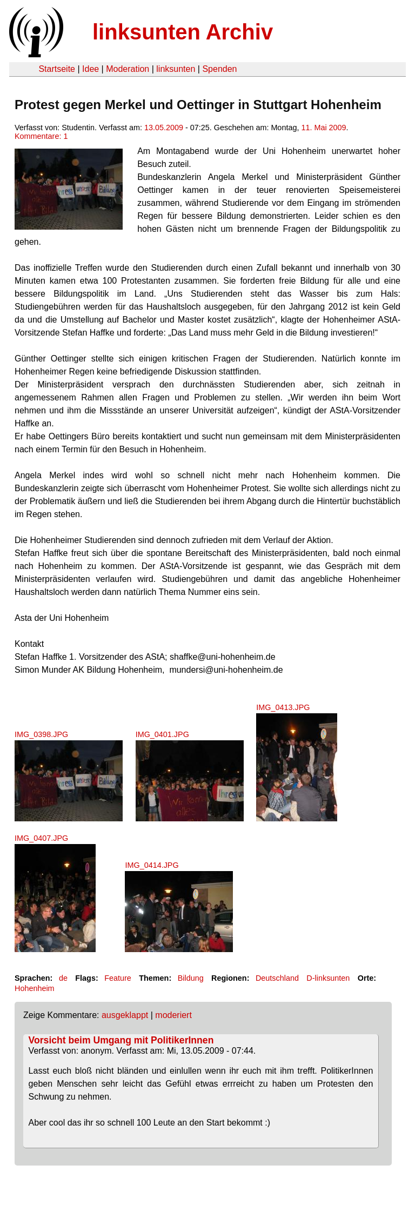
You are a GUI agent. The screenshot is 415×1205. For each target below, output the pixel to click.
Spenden (219, 68)
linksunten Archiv (182, 32)
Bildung (191, 978)
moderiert (173, 1015)
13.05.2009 (163, 127)
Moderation (127, 68)
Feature (117, 978)
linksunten (175, 68)
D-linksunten (328, 978)
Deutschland (277, 978)
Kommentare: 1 (41, 136)
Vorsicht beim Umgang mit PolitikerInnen (121, 1040)
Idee (90, 68)
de (63, 978)
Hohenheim (35, 988)
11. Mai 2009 (323, 127)
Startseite (56, 68)
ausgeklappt (125, 1015)
